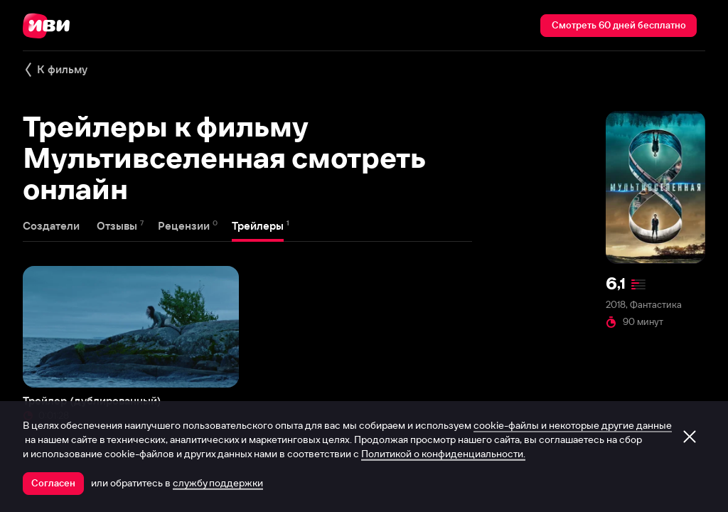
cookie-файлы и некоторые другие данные (572, 425)
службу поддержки (218, 483)
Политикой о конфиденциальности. (443, 453)
